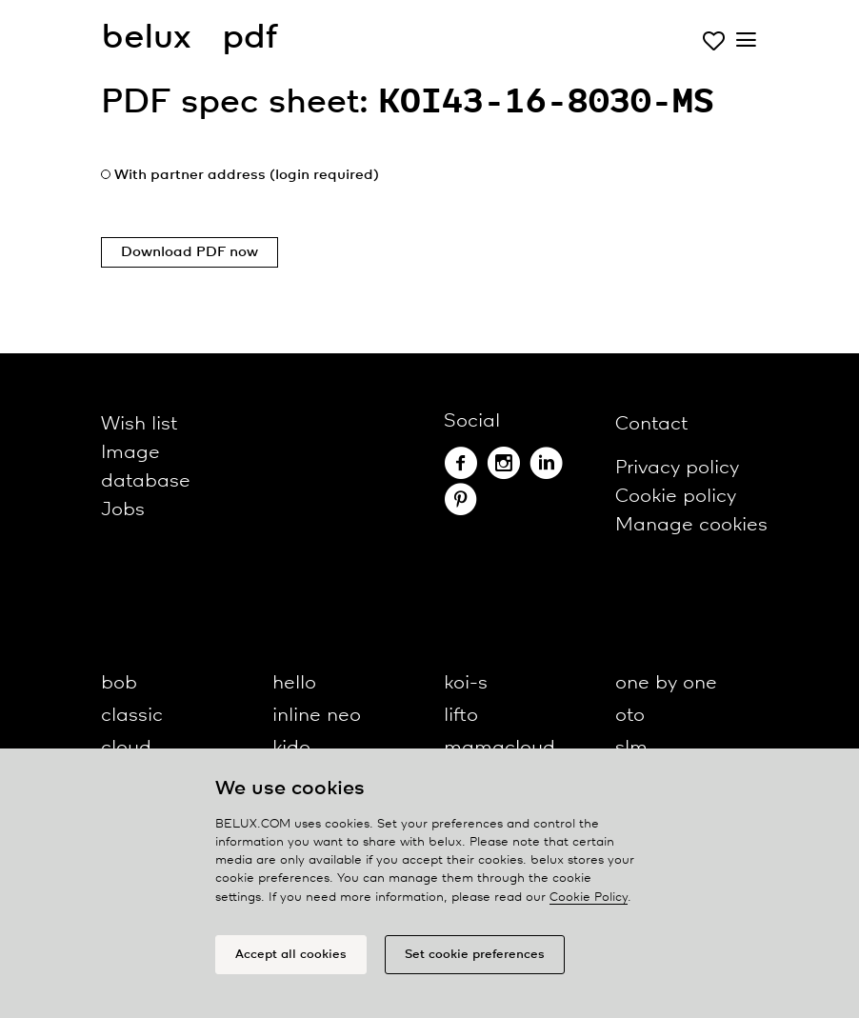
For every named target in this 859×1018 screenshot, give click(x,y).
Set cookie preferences (475, 954)
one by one (666, 683)
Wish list (139, 424)
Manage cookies (691, 525)
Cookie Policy (588, 897)
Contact (651, 424)
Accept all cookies (291, 954)
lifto (461, 716)
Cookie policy (675, 497)
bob (119, 683)
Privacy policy (677, 468)
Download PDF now (189, 252)
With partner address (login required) (246, 175)
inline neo (316, 716)
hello (294, 683)
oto (630, 716)
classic (132, 716)
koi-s (466, 683)
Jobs (123, 510)
